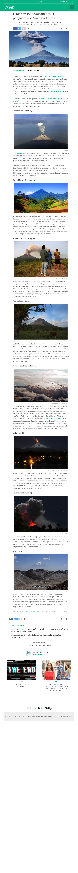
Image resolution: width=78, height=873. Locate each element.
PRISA (71, 716)
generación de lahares (53, 418)
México (48, 645)
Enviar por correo (66, 28)
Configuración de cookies (59, 716)
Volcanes (16, 11)
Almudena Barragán (19, 70)
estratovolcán (21, 153)
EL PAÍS (45, 708)
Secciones (72, 7)
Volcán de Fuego (32, 645)
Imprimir (61, 28)
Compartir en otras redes (24, 28)
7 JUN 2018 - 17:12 (32, 70)
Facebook (27, 611)
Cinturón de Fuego (54, 91)
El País (9, 2)
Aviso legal (28, 716)
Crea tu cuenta (70, 1)
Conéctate (62, 1)
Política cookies (48, 716)
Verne (10, 8)
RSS (68, 716)
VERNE (21, 681)
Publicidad (22, 716)
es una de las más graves (53, 76)
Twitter (32, 611)
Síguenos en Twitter (41, 2)
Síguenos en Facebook (37, 2)
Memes (56, 681)
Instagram (37, 611)
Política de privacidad (37, 716)
